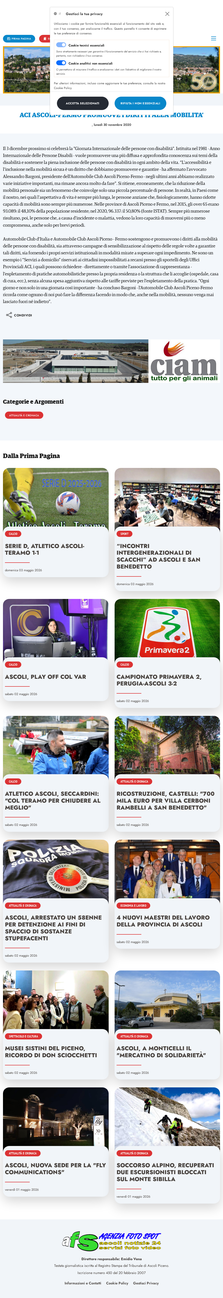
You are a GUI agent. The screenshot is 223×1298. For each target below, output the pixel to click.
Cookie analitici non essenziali (91, 63)
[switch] (61, 62)
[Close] (167, 14)
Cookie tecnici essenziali (86, 45)
